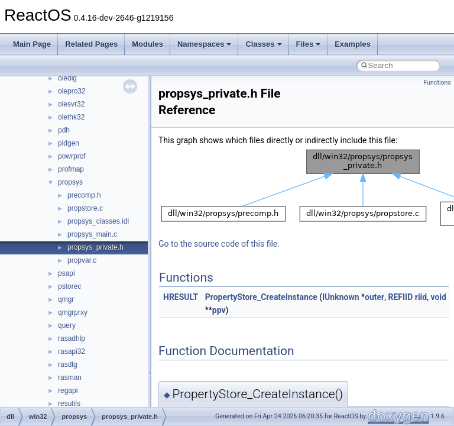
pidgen (68, 143)
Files (308, 44)
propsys (70, 182)
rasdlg (67, 364)
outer (374, 297)
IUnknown (340, 297)
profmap (71, 169)
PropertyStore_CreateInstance (261, 297)
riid (421, 297)
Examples (353, 44)
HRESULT (180, 297)
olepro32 (72, 91)
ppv (219, 310)
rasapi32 (71, 351)
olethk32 (71, 117)
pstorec (69, 286)
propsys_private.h (95, 247)
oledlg (67, 78)
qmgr (66, 299)
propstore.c (85, 208)
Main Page (32, 44)
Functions (437, 82)
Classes (263, 44)
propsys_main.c (92, 234)
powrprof (72, 156)
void (438, 297)
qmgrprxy (72, 312)
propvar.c (81, 260)
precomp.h (84, 195)
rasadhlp (71, 338)
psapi (66, 273)
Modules (147, 44)
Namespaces (204, 44)
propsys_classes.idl (98, 221)
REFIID (400, 297)
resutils (69, 403)
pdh (64, 130)
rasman (70, 377)
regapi (67, 390)
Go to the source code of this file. (219, 243)
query (67, 325)
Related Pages (91, 44)
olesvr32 (71, 104)
